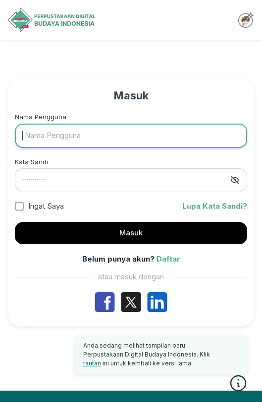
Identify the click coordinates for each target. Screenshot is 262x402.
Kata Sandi (31, 162)
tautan (92, 363)
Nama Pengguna (40, 117)
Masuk (131, 232)
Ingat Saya (46, 206)
